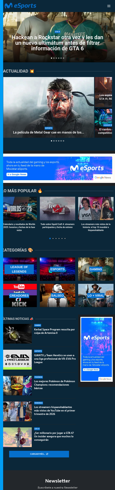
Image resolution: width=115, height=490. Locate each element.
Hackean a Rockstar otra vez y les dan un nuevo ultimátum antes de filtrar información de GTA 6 (57, 43)
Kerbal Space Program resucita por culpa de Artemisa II (54, 331)
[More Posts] (39, 454)
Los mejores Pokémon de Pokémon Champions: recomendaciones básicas (54, 384)
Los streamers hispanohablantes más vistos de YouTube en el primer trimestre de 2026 (54, 412)
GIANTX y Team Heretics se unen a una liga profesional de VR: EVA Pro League (55, 358)
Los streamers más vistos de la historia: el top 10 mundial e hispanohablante (96, 227)
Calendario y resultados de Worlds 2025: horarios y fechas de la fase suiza (19, 227)
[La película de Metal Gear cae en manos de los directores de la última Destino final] (48, 107)
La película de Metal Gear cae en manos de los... (48, 132)
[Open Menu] (108, 6)
